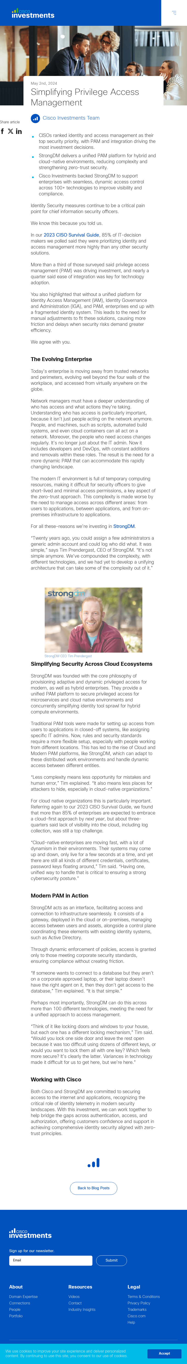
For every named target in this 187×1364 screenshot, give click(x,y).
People (14, 1310)
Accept (164, 1353)
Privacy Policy (139, 1303)
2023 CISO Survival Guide (71, 235)
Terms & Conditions (144, 1297)
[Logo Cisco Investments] (30, 13)
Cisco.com (137, 1316)
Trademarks (137, 1310)
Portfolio (16, 1316)
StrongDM (124, 526)
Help (131, 1322)
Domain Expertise (23, 1297)
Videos (74, 1297)
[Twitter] (10, 131)
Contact (75, 1303)
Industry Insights (82, 1310)
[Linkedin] (19, 131)
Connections (19, 1303)
